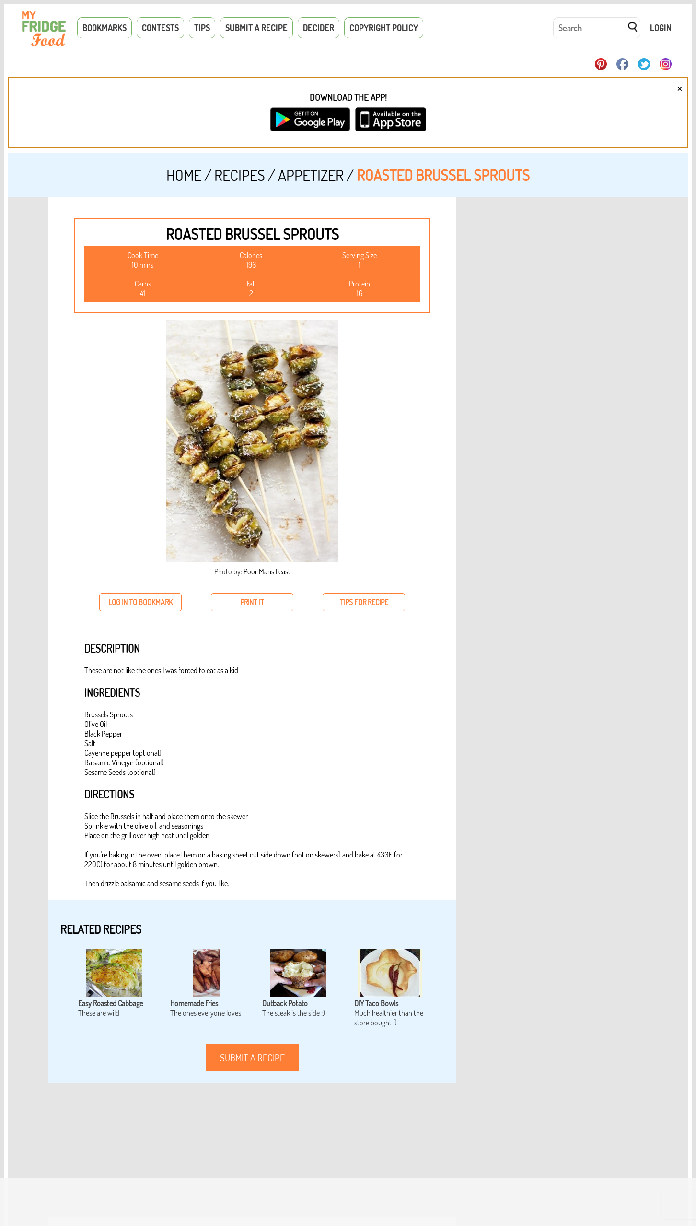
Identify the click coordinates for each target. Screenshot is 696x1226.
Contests (160, 28)
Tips (202, 28)
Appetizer (311, 175)
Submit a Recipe (256, 28)
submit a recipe (252, 1057)
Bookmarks (104, 28)
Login (661, 28)
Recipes (239, 175)
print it (252, 602)
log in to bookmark (140, 602)
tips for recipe (364, 602)
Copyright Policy (383, 28)
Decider (318, 28)
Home (183, 175)
